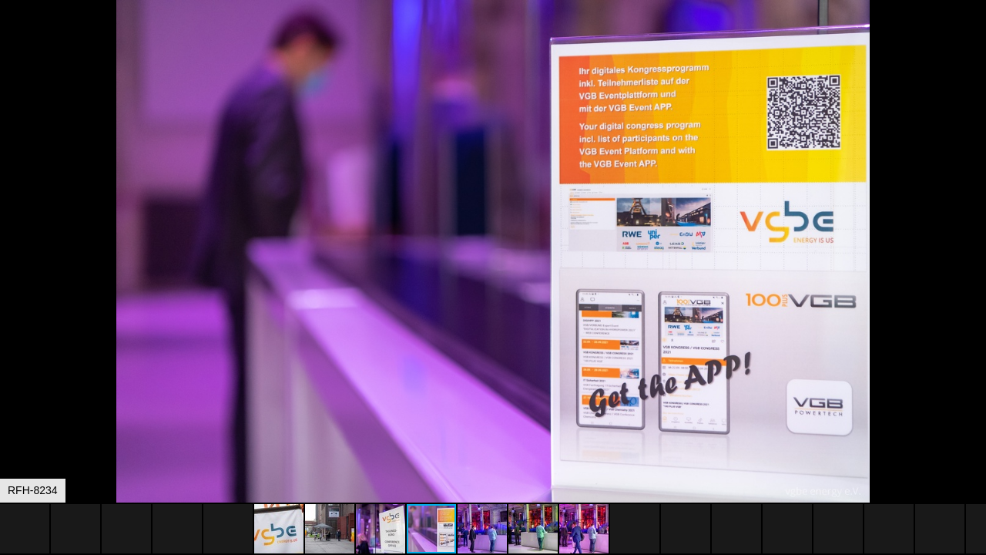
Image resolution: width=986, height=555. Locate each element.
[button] (972, 40)
